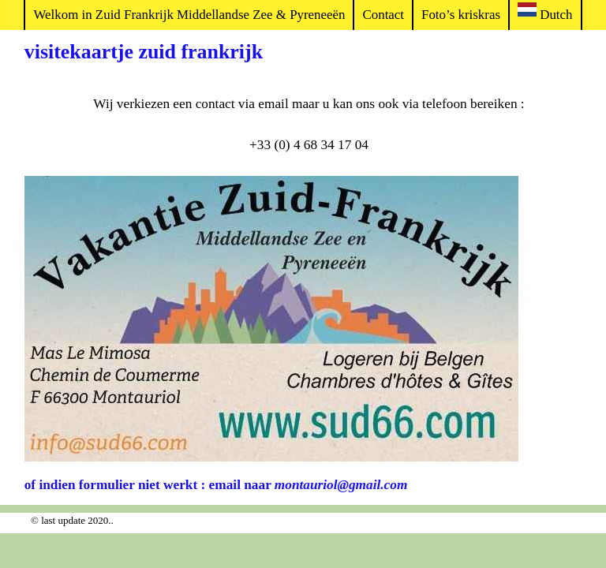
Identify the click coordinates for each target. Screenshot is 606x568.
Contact (383, 14)
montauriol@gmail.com (341, 484)
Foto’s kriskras (460, 14)
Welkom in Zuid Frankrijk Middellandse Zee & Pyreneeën (189, 14)
